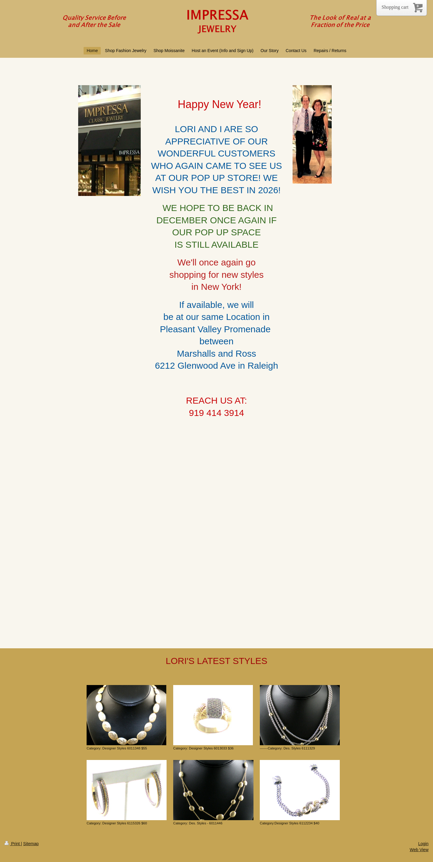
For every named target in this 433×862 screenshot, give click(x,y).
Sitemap (30, 843)
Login (423, 843)
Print (13, 843)
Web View (419, 849)
